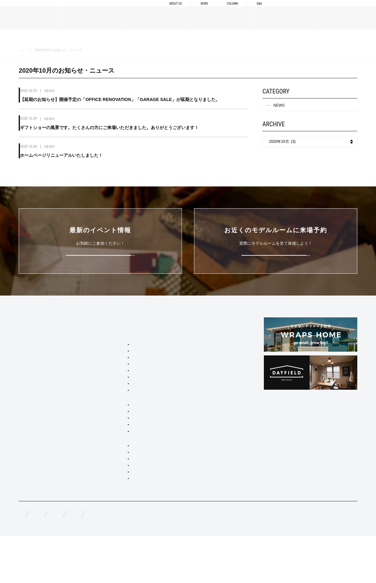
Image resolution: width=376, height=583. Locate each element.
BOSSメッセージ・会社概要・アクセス (52, 346)
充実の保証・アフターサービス (202, 381)
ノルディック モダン (119, 400)
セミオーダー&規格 (111, 332)
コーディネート (115, 505)
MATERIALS (30, 396)
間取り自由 (111, 427)
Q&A (258, 9)
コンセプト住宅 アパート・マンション (134, 461)
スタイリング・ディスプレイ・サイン (133, 521)
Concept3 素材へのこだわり (199, 351)
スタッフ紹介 (30, 366)
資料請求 (299, 9)
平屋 (105, 444)
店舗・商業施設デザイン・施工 (128, 488)
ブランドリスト (32, 356)
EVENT (25, 448)
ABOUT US (163, 9)
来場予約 (348, 9)
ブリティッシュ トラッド (123, 392)
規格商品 (26, 418)
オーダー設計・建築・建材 (117, 471)
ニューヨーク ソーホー (121, 384)
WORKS (26, 433)
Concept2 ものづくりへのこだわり (205, 342)
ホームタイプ (106, 419)
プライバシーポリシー (187, 558)
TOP (23, 320)
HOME (22, 50)
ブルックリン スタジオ (121, 350)
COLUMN (228, 9)
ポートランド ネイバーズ (123, 375)
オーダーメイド (32, 408)
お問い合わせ (138, 558)
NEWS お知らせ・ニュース (52, 50)
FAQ (22, 558)
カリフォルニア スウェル (123, 358)
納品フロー (185, 361)
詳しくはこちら (100, 254)
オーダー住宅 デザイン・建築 (126, 479)
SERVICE (103, 320)
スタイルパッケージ (111, 342)
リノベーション (115, 452)
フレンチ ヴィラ (115, 367)
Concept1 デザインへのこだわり (203, 332)
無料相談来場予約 (60, 558)
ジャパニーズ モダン (119, 409)
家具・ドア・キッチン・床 (124, 513)
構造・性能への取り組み (196, 371)
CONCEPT (185, 320)
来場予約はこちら (275, 254)
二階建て (109, 436)
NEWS (196, 9)
